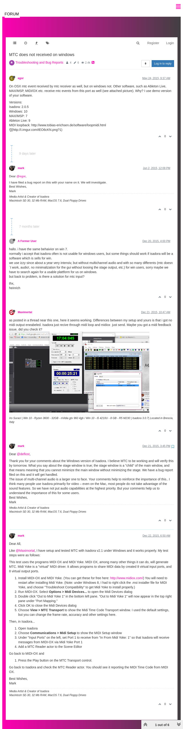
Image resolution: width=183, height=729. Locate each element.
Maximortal (25, 307)
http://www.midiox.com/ (126, 573)
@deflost (23, 449)
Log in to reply (162, 59)
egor (21, 73)
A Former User (27, 236)
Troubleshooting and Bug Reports (39, 58)
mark (21, 163)
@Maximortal (25, 546)
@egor (20, 171)
